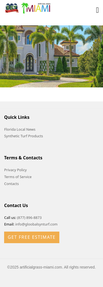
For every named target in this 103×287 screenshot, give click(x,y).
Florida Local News (19, 129)
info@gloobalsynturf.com (36, 224)
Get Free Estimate (31, 237)
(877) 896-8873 (29, 217)
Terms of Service (18, 176)
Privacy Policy (15, 169)
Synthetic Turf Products (23, 135)
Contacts (11, 183)
